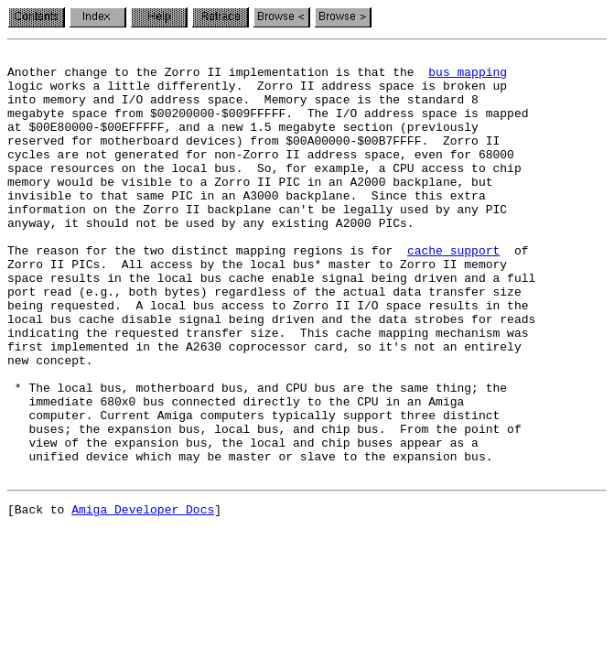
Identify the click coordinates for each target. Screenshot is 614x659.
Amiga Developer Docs (142, 597)
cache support (453, 291)
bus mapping (467, 77)
